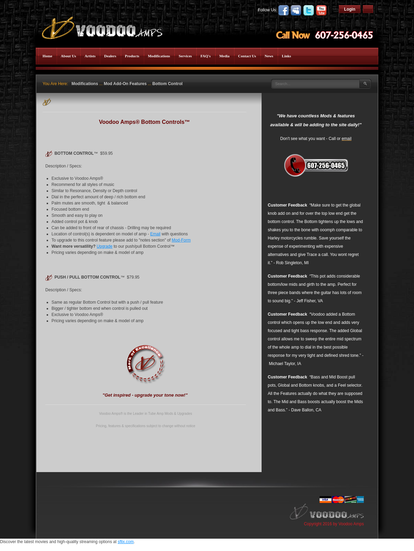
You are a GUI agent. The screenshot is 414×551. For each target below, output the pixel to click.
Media (224, 56)
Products (132, 56)
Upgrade (105, 246)
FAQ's (205, 56)
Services (185, 56)
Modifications (159, 56)
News (269, 56)
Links (286, 56)
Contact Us (247, 56)
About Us (68, 56)
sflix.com (126, 541)
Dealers (110, 56)
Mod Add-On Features (125, 83)
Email (155, 234)
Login (349, 9)
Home (47, 56)
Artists (89, 56)
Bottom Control (167, 83)
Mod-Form (181, 240)
